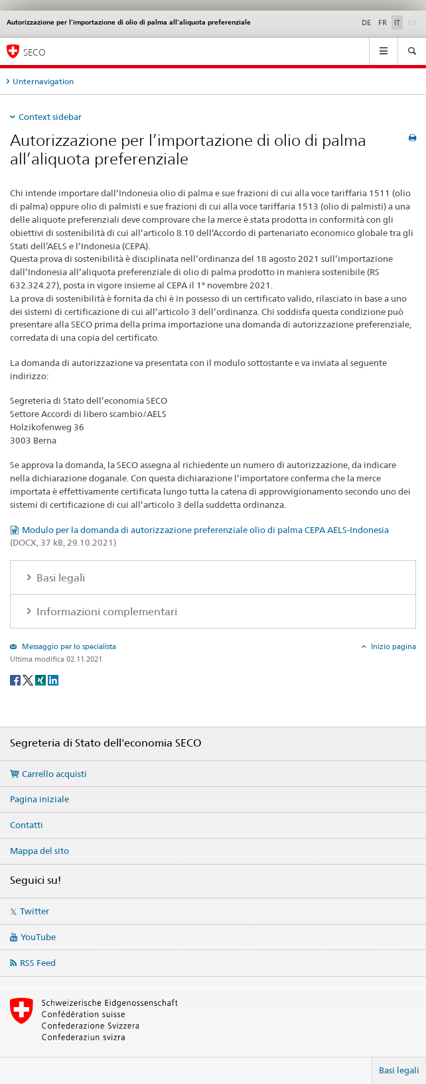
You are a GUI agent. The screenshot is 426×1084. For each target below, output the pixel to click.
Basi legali (399, 1070)
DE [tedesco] (366, 22)
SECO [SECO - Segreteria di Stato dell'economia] (34, 52)
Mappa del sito (39, 850)
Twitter (34, 911)
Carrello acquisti (54, 773)
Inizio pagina (392, 646)
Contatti (26, 824)
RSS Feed (38, 962)
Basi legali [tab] (59, 578)
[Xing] (41, 679)
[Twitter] (29, 679)
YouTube (38, 937)
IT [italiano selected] (397, 22)
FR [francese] (382, 22)
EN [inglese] (413, 22)
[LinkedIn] (53, 679)
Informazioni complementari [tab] (105, 611)
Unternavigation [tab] (43, 81)
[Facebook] (16, 679)
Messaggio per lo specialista (68, 646)
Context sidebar (50, 116)
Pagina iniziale (39, 799)
